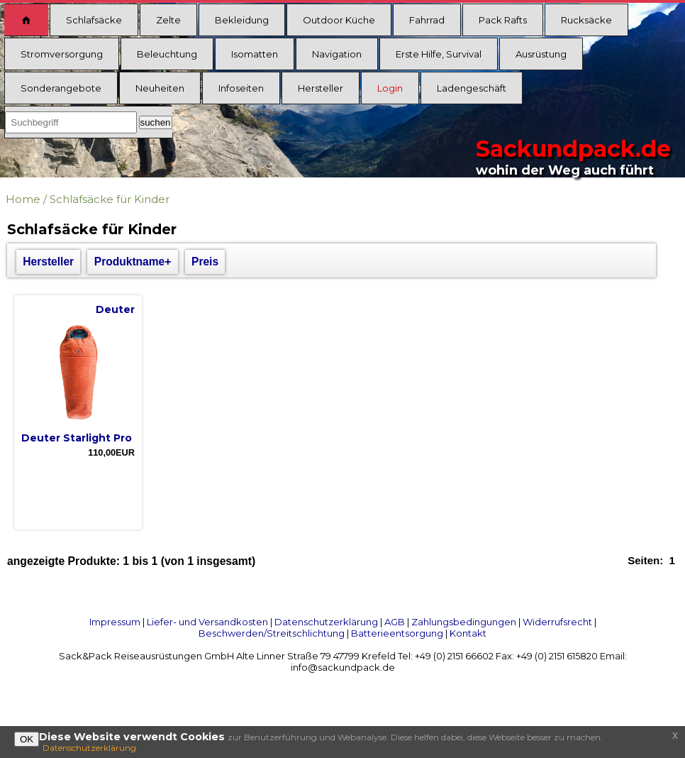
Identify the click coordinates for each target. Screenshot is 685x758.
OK (26, 739)
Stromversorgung (62, 54)
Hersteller (320, 88)
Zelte (168, 20)
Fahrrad (427, 20)
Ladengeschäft (471, 88)
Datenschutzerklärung (326, 621)
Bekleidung (242, 20)
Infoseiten (241, 88)
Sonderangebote (61, 88)
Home (23, 199)
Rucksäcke (586, 20)
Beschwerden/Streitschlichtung (272, 633)
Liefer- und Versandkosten (207, 621)
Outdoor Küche (339, 20)
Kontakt (468, 633)
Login (390, 88)
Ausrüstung (541, 54)
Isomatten (254, 54)
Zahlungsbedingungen (463, 621)
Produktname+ (133, 262)
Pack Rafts (503, 20)
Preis (204, 262)
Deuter (115, 309)
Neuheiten (159, 88)
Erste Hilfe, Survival (438, 54)
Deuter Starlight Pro (76, 438)
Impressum (114, 621)
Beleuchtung (167, 54)
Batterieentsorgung (397, 633)
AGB (394, 621)
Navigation (337, 54)
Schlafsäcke (94, 20)
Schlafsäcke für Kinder (109, 199)
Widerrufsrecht (557, 621)
